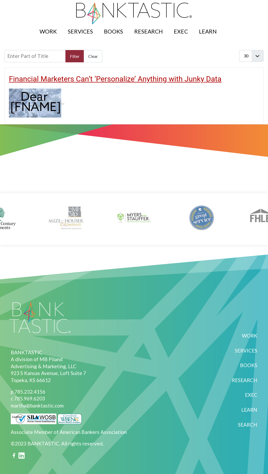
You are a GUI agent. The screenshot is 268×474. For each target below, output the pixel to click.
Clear (93, 56)
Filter (75, 56)
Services (80, 31)
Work (48, 31)
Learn (208, 31)
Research (148, 31)
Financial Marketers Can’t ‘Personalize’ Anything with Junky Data (115, 79)
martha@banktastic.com (37, 406)
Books (113, 31)
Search (228, 28)
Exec (181, 31)
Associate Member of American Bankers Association (69, 432)
